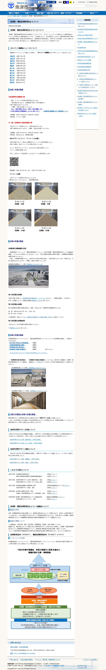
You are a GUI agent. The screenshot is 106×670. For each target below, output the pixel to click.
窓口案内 (48, 665)
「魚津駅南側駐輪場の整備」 (16, 345)
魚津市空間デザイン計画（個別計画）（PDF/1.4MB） (25, 439)
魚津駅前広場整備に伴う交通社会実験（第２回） (40, 317)
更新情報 (24, 16)
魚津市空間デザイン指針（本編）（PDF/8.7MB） (24, 462)
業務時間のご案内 (58, 665)
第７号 (12, 68)
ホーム (9, 16)
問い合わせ (14, 659)
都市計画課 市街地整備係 (19, 647)
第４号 (12, 75)
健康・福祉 (16, 16)
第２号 (12, 80)
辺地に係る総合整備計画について (88, 38)
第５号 (12, 73)
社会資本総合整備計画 (84, 66)
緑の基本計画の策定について (86, 56)
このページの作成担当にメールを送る (24, 653)
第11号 (12, 58)
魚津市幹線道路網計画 (84, 63)
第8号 (12, 66)
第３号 (12, 78)
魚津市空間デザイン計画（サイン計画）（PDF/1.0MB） (26, 443)
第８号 (40, 362)
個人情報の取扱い (27, 659)
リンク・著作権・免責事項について (48, 659)
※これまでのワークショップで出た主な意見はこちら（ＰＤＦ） (28, 353)
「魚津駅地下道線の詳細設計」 (17, 349)
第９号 (12, 63)
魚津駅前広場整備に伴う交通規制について (56, 111)
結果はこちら (36, 300)
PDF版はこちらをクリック (34, 264)
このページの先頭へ (91, 659)
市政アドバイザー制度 (84, 60)
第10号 (12, 61)
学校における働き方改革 (85, 35)
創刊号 (12, 82)
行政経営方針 (82, 47)
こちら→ (54, 480)
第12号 (12, 56)
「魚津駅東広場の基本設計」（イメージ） (33, 298)
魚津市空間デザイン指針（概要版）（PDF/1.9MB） (25, 459)
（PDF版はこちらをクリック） (37, 367)
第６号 (12, 70)
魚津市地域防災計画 (84, 70)
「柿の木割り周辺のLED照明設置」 (18, 343)
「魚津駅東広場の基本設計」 (16, 347)
